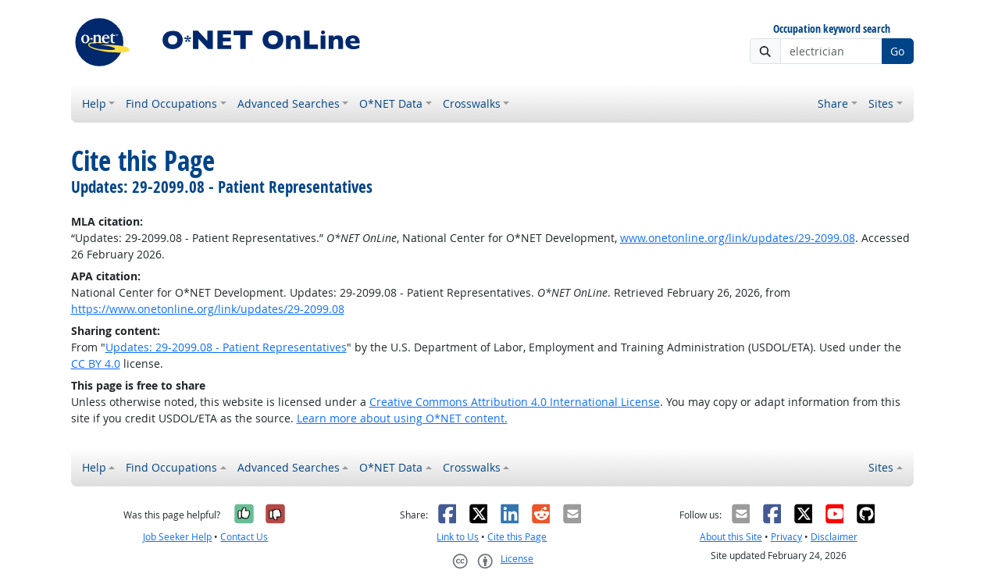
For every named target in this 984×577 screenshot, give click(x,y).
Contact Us (244, 536)
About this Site (731, 536)
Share (833, 103)
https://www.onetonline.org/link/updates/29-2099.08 (207, 308)
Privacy (786, 536)
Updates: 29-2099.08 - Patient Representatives (226, 347)
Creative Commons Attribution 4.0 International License (514, 401)
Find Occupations (171, 103)
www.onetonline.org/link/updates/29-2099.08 (737, 237)
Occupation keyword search (831, 29)
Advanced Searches (288, 103)
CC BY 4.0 (95, 363)
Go (897, 51)
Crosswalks (472, 103)
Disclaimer (834, 536)
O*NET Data (390, 103)
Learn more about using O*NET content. (402, 418)
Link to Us (458, 536)
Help (94, 103)
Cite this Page (517, 536)
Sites (880, 103)
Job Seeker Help (177, 536)
